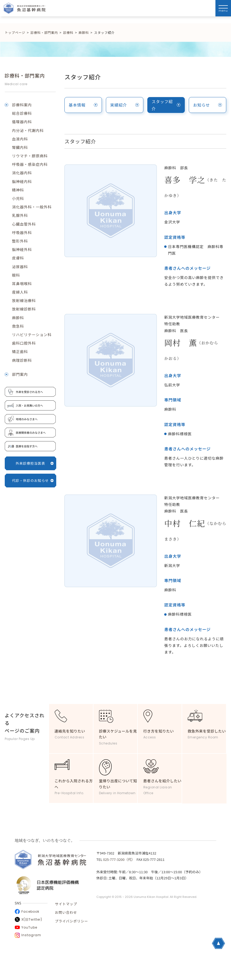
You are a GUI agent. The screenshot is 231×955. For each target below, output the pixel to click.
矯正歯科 (20, 351)
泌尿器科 (20, 266)
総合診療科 (22, 113)
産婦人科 (20, 292)
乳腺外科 (20, 215)
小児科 (18, 198)
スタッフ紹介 (166, 105)
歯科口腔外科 (24, 343)
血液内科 (20, 138)
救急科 (18, 326)
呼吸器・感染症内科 (30, 164)
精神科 (18, 190)
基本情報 (83, 105)
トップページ (15, 32)
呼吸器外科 (22, 232)
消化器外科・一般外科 (32, 206)
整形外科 (20, 241)
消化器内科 (22, 172)
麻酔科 (18, 317)
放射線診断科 (24, 309)
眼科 (16, 275)
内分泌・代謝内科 (28, 130)
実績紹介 (124, 105)
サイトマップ (66, 903)
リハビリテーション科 (32, 334)
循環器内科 (22, 121)
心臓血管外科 (24, 224)
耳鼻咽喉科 (22, 283)
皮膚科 (18, 258)
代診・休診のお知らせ (33, 480)
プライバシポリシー (71, 921)
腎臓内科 (20, 147)
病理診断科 (22, 360)
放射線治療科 (24, 300)
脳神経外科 (22, 249)
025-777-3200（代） (118, 859)
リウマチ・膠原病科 (30, 155)
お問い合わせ (66, 912)
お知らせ (207, 105)
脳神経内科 (22, 181)
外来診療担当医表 (35, 463)
